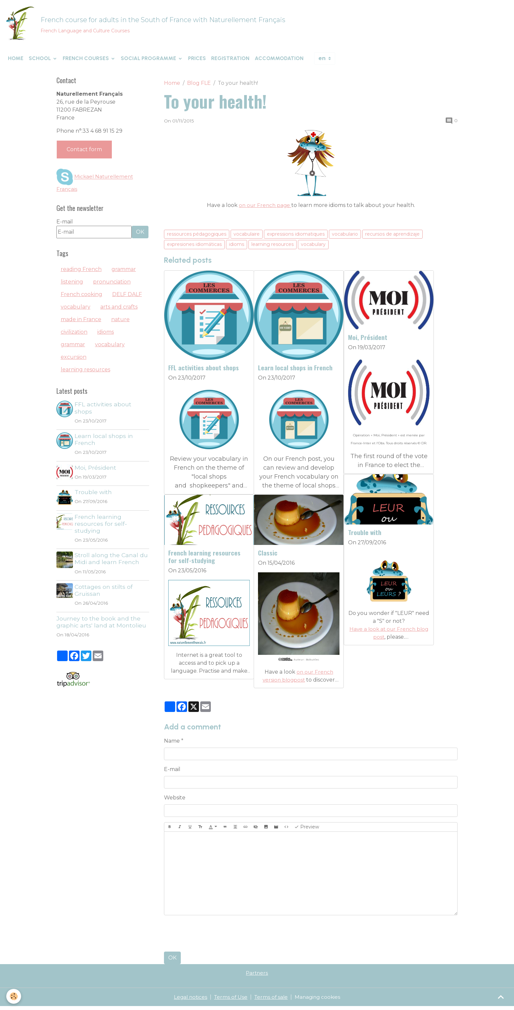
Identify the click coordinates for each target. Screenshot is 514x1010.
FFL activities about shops (203, 371)
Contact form (84, 153)
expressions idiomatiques (296, 237)
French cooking (81, 298)
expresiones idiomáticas (194, 248)
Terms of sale (271, 1000)
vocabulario (345, 237)
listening (72, 285)
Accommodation (279, 62)
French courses (86, 62)
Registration (230, 62)
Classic (267, 556)
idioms (236, 248)
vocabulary (313, 248)
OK (172, 961)
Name (172, 744)
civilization (74, 335)
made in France (81, 323)
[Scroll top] (501, 997)
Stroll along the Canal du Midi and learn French (112, 562)
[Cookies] (14, 996)
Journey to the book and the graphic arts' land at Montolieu (101, 625)
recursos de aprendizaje (392, 237)
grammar (124, 273)
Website (174, 801)
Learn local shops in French (295, 371)
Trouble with (364, 535)
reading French (81, 273)
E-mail (172, 773)
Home (15, 62)
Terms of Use (230, 1000)
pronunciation (112, 285)
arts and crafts (119, 310)
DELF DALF (127, 298)
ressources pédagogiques (196, 237)
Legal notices (188, 1000)
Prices (197, 62)
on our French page (265, 208)
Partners (257, 976)
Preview (306, 830)
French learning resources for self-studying (204, 559)
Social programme (149, 62)
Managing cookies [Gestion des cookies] (319, 1000)
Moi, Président (367, 341)
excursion (73, 360)
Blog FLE (199, 87)
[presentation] (214, 937)
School (40, 62)
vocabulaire (247, 237)
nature (120, 323)
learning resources (272, 248)
